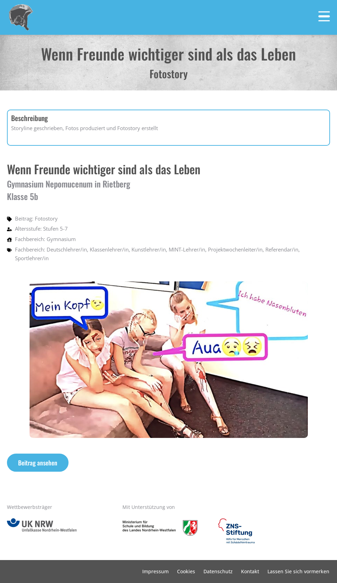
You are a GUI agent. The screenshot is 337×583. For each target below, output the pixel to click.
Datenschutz (218, 571)
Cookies (186, 571)
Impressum (155, 571)
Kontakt (250, 571)
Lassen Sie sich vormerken (298, 571)
